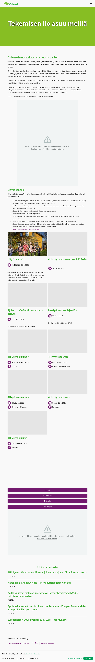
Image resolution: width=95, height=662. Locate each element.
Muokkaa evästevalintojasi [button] (53, 149)
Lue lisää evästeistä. (33, 654)
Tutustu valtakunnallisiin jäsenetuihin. (25, 229)
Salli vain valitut (75, 658)
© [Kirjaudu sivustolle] (8, 639)
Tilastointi (21, 658)
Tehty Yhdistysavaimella (47, 643)
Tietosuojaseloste (14, 643)
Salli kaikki (88, 658)
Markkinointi (33, 658)
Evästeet (26, 643)
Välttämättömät (8, 658)
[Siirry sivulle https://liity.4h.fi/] (47, 471)
